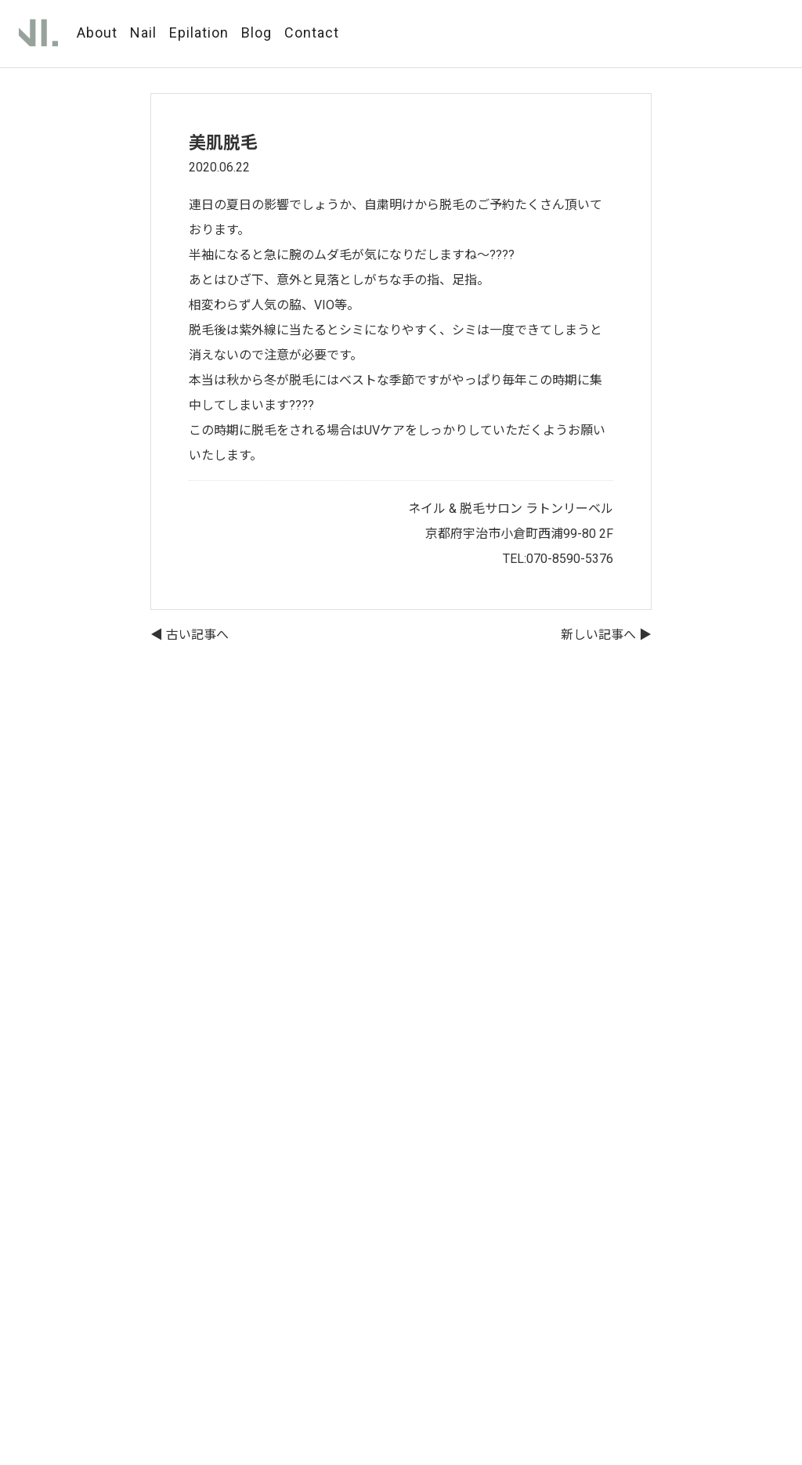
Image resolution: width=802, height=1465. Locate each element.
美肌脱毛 (223, 143)
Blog (256, 32)
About (97, 32)
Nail (143, 32)
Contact (311, 32)
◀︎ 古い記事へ (189, 634)
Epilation (199, 32)
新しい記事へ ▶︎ (606, 634)
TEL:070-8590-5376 (558, 558)
